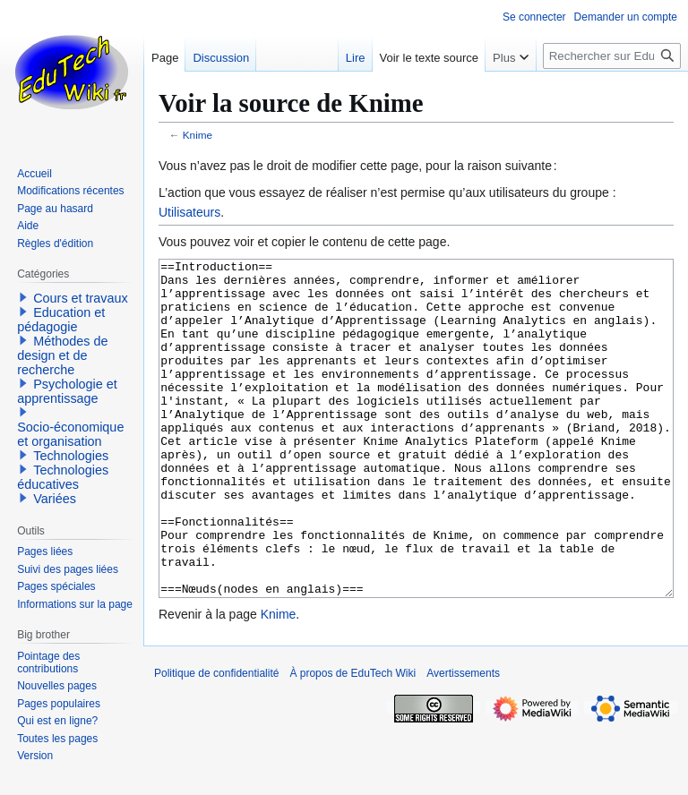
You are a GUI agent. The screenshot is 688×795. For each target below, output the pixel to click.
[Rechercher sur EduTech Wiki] (612, 56)
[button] (23, 297)
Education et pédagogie (61, 319)
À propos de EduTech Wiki (352, 740)
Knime (197, 135)
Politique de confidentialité (216, 740)
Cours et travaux (80, 298)
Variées (54, 499)
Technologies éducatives (62, 477)
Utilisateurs (189, 212)
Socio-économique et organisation (70, 434)
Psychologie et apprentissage (67, 391)
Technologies (70, 456)
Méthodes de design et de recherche (62, 355)
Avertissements (463, 740)
